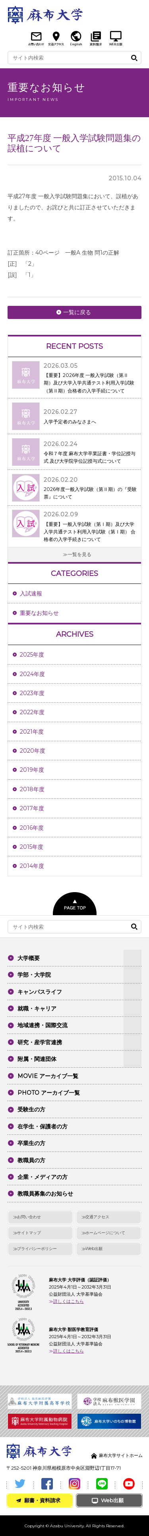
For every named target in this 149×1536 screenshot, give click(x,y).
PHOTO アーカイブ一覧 (48, 1092)
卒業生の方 (31, 1143)
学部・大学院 (34, 974)
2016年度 (32, 827)
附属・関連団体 (36, 1059)
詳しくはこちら (68, 1301)
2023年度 (32, 693)
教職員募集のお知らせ (45, 1193)
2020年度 (32, 750)
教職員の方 (31, 1160)
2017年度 (32, 808)
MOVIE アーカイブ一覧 (47, 1076)
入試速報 (31, 593)
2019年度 (32, 769)
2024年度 (32, 674)
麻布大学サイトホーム (121, 1455)
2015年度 (31, 846)
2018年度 (32, 789)
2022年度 (32, 712)
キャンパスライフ (39, 991)
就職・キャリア (36, 1008)
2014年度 (32, 865)
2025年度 (32, 654)
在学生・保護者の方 (42, 1126)
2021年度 (32, 731)
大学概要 (28, 958)
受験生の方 (31, 1109)
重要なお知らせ (39, 612)
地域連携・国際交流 (42, 1025)
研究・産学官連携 (39, 1042)
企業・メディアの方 (42, 1176)
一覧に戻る (77, 312)
